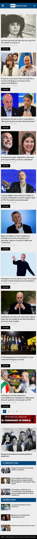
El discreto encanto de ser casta (23, 525)
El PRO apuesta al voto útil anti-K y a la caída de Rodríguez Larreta (17, 358)
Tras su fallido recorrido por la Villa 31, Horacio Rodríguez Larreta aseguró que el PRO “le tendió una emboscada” (18, 197)
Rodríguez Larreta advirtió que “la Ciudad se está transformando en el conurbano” (18, 280)
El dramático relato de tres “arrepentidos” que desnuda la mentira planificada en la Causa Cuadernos (22, 492)
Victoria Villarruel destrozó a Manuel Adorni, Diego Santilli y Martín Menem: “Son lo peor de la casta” (23, 481)
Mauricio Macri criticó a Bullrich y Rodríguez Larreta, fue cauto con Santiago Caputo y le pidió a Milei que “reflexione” (16, 239)
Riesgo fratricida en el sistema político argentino (22, 469)
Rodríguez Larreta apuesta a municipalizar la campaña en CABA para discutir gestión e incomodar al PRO (17, 397)
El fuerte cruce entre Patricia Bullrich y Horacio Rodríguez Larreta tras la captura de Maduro (17, 81)
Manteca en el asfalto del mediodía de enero (20, 516)
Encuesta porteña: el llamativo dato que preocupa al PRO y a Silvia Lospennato (17, 158)
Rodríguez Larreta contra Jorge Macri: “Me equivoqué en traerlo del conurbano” (18, 120)
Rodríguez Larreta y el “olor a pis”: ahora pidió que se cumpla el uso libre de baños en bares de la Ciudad (18, 319)
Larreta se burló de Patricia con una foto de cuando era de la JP (18, 41)
